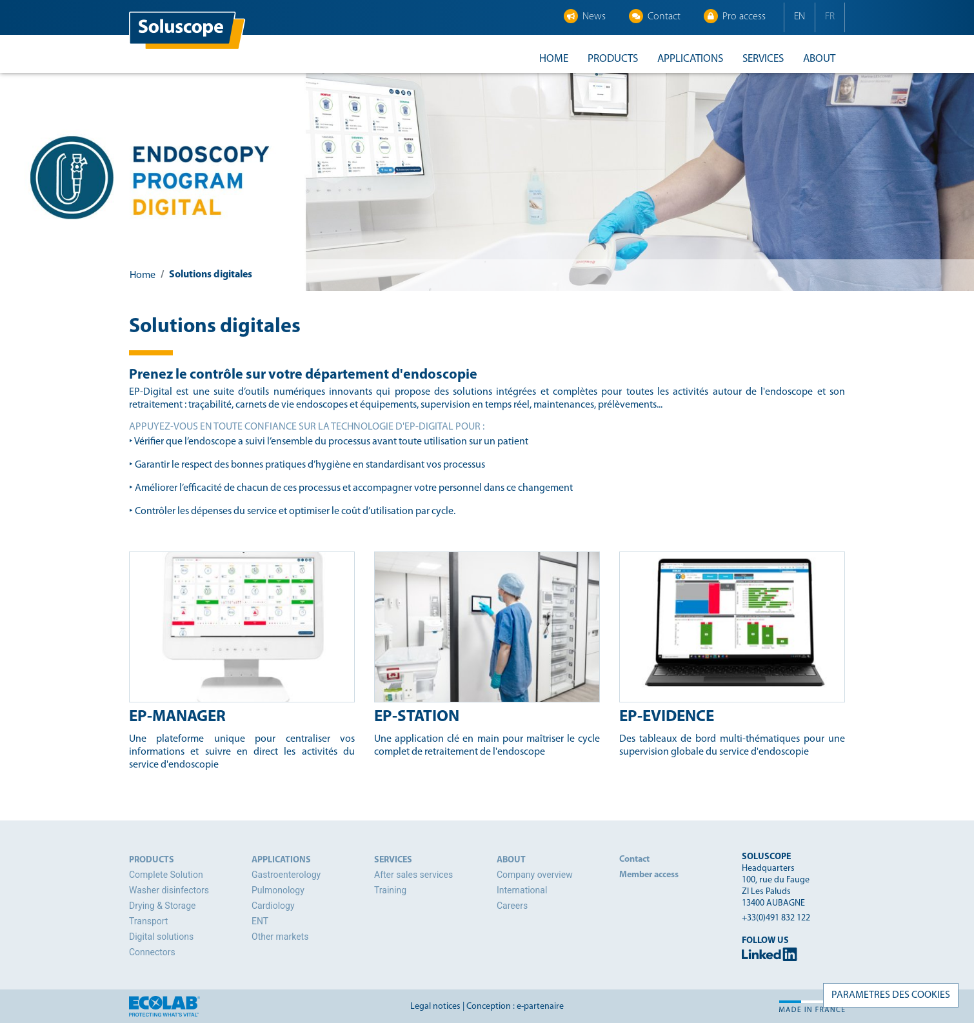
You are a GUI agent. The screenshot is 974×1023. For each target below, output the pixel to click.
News (585, 16)
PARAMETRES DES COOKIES (890, 995)
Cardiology (273, 905)
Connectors (152, 952)
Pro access (735, 16)
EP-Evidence (666, 717)
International (522, 890)
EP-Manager (177, 717)
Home (553, 59)
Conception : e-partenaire (515, 1006)
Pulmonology (278, 890)
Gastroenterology (286, 874)
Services (763, 59)
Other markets (280, 936)
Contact (655, 16)
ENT (260, 921)
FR (830, 17)
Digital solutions (161, 936)
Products (613, 59)
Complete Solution (166, 874)
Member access (649, 875)
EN (799, 17)
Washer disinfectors (169, 890)
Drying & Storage (162, 905)
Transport (148, 921)
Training (390, 890)
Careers (512, 905)
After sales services (413, 874)
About (819, 59)
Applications (690, 59)
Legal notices (435, 1006)
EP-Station (416, 717)
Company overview (535, 874)
